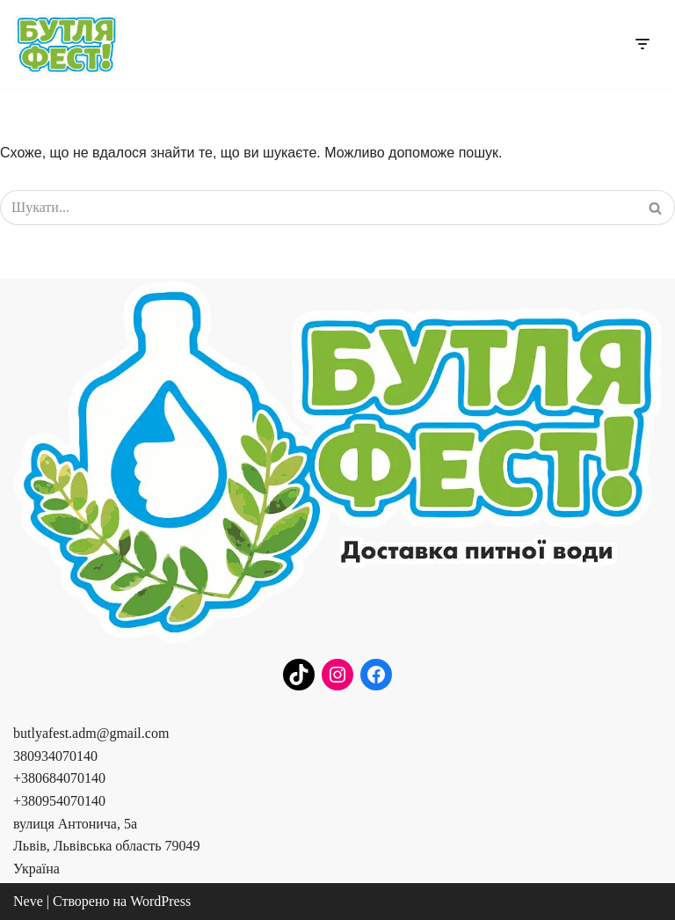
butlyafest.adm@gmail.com (91, 733)
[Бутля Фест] (66, 44)
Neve (28, 901)
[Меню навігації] (642, 44)
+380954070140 (59, 800)
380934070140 (55, 755)
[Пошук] (317, 207)
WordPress (160, 901)
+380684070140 (59, 777)
